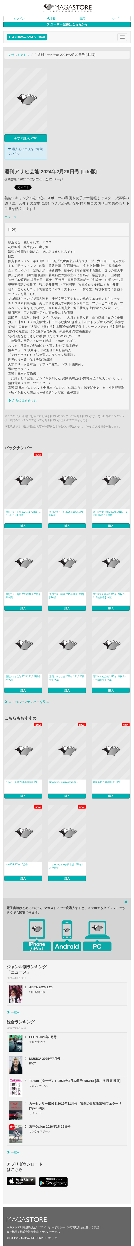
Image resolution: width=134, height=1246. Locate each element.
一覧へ (13, 1012)
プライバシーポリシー (51, 1227)
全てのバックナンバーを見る (26, 702)
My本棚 (51, 18)
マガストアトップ (20, 54)
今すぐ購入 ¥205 (25, 138)
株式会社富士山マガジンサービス (40, 1231)
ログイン (19, 18)
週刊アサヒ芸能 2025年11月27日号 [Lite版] (23, 678)
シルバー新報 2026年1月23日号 (21, 782)
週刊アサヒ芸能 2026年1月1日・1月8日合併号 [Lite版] (110, 513)
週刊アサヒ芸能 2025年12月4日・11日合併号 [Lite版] (110, 596)
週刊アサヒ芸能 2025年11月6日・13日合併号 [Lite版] (110, 678)
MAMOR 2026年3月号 (17, 864)
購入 (23, 525)
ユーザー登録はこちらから (67, 24)
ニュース (10, 217)
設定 (83, 18)
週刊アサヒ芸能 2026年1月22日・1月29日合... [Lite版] (23, 513)
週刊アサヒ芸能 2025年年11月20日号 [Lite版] (66, 678)
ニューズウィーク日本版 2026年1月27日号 (66, 866)
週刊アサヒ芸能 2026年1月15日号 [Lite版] (66, 513)
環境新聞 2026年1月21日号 (106, 782)
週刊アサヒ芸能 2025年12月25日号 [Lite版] (23, 596)
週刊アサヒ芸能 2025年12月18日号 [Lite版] (66, 596)
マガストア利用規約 (19, 1227)
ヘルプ (115, 18)
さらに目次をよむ (22, 400)
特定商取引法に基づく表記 (83, 1227)
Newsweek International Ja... (63, 782)
